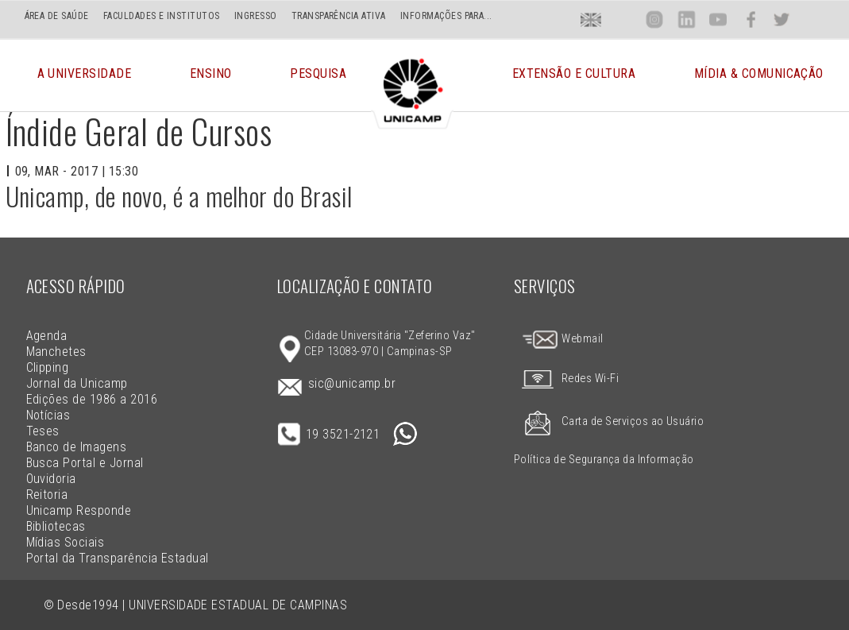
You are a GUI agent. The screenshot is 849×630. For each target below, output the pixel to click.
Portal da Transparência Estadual (117, 558)
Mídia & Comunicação (759, 75)
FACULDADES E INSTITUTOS (161, 15)
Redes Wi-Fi (566, 378)
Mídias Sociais (65, 542)
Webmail (562, 339)
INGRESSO (255, 15)
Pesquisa (318, 75)
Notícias (48, 415)
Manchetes (56, 351)
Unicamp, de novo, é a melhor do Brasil (179, 196)
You (717, 19)
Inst (655, 19)
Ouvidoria (51, 478)
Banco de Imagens (76, 446)
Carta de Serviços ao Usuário (609, 421)
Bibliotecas (56, 526)
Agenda (47, 335)
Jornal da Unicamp (77, 383)
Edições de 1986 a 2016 (92, 399)
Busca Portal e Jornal (85, 462)
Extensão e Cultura (574, 75)
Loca (623, 19)
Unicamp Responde (79, 510)
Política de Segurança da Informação (604, 459)
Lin (685, 19)
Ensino (211, 75)
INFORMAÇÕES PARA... (446, 15)
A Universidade (84, 75)
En (591, 19)
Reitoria (47, 494)
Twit (781, 19)
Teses (43, 431)
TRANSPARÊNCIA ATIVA (338, 15)
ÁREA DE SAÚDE (57, 15)
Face (751, 19)
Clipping (47, 367)
